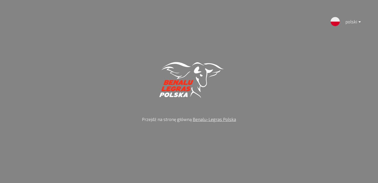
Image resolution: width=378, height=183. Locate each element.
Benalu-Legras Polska (214, 119)
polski (349, 22)
